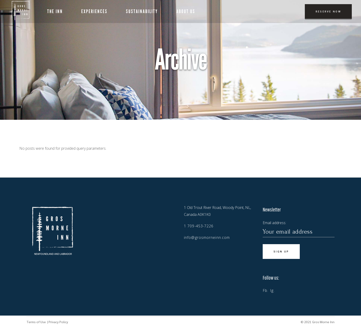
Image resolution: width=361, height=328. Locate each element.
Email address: (299, 228)
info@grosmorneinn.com (207, 237)
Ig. (272, 290)
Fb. (265, 290)
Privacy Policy (58, 322)
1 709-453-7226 (198, 225)
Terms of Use (36, 322)
